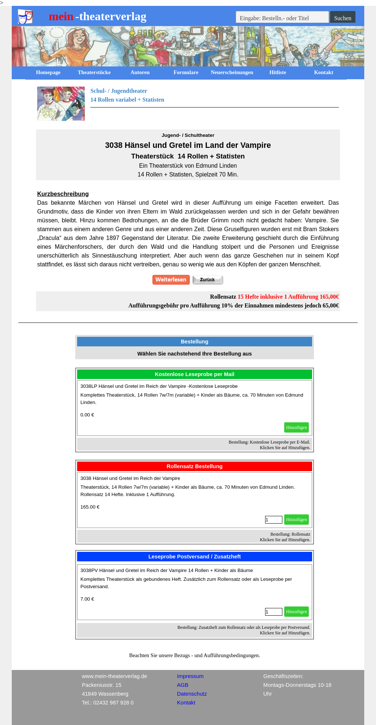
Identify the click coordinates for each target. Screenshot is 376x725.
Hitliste (278, 72)
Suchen (342, 18)
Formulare (186, 72)
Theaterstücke (94, 72)
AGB (182, 685)
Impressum (190, 676)
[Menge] (273, 520)
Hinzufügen (296, 427)
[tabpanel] (188, 104)
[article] (194, 408)
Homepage (48, 72)
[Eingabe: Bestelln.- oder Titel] (282, 18)
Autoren (140, 72)
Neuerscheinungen (232, 72)
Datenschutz (192, 694)
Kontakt (323, 72)
